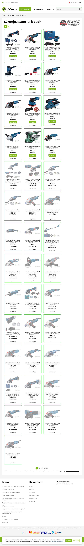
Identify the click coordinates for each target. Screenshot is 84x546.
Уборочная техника (8, 505)
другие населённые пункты (71, 470)
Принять (68, 540)
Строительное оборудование (11, 491)
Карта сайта (33, 497)
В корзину (12, 56)
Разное (4, 515)
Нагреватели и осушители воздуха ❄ (13, 508)
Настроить (76, 540)
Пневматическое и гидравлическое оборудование (13, 498)
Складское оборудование (10, 518)
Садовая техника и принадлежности (13, 485)
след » (46, 467)
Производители (34, 494)
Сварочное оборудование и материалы (14, 502)
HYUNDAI (5, 521)
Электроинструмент (8, 494)
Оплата (31, 488)
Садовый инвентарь (8, 488)
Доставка (32, 491)
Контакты (32, 500)
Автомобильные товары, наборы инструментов (12, 511)
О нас (31, 485)
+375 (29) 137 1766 (75, 2)
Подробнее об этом (57, 541)
